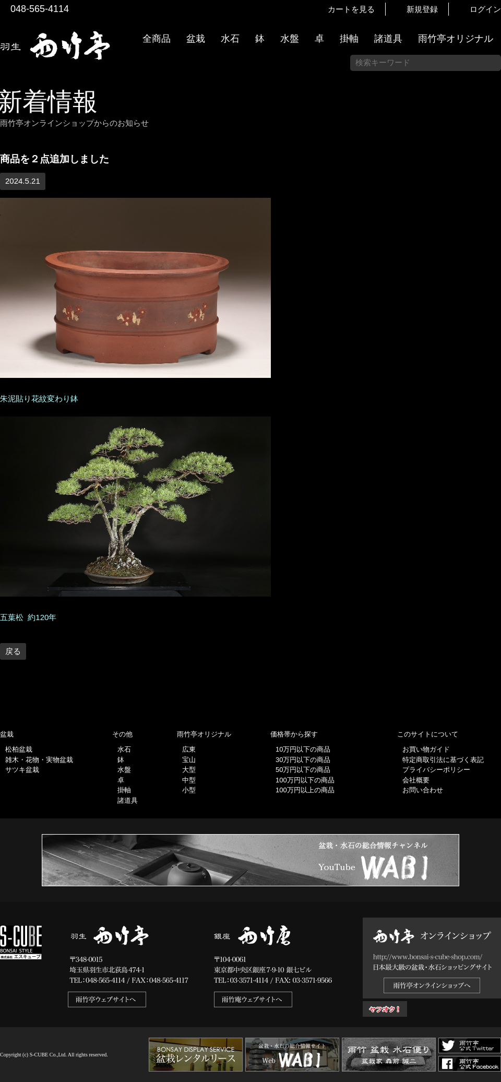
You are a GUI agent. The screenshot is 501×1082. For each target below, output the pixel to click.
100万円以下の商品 (305, 780)
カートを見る (351, 9)
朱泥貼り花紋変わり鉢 (39, 398)
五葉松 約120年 (28, 617)
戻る (13, 651)
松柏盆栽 (18, 749)
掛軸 (349, 38)
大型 (189, 770)
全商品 (156, 38)
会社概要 (416, 780)
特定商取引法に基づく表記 (443, 760)
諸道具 (388, 38)
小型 (189, 790)
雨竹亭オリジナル (455, 38)
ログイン (485, 9)
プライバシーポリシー (436, 770)
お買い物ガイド (488, 266)
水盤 (289, 38)
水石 (230, 38)
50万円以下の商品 (303, 770)
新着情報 (488, 183)
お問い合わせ (422, 790)
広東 (189, 749)
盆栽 (195, 38)
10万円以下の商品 (303, 749)
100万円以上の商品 (305, 790)
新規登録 (422, 9)
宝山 (189, 760)
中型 (189, 780)
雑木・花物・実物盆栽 (39, 760)
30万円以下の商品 (303, 760)
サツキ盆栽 (22, 770)
